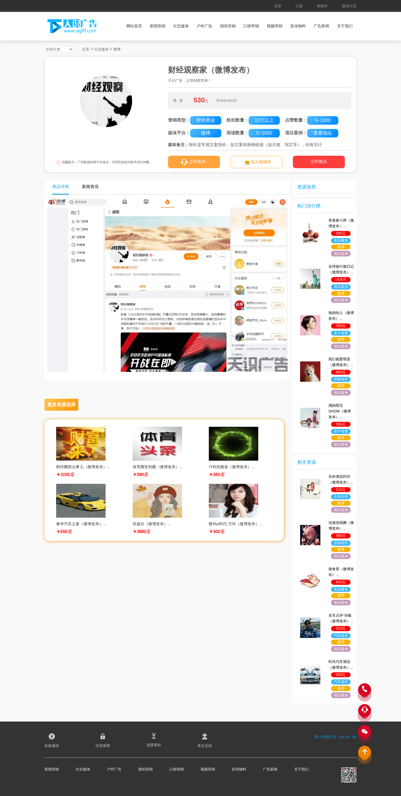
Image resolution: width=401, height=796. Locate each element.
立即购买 (319, 161)
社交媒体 (181, 26)
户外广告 (204, 26)
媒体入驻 (349, 6)
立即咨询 (197, 161)
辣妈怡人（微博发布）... (341, 316)
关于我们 (345, 26)
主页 (85, 49)
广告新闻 (321, 26)
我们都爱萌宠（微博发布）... (340, 362)
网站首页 (134, 26)
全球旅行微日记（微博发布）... (341, 269)
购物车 (322, 6)
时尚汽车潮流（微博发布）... (340, 664)
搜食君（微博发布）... (341, 572)
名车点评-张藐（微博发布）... (340, 618)
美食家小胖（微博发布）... (341, 223)
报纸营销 (228, 26)
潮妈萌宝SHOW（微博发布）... (339, 411)
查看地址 (322, 133)
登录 (277, 6)
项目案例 (341, 254)
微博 (117, 49)
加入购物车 (261, 162)
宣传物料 (298, 26)
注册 (299, 6)
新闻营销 (157, 26)
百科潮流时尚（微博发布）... (340, 479)
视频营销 (274, 26)
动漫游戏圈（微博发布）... (341, 525)
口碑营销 (251, 26)
